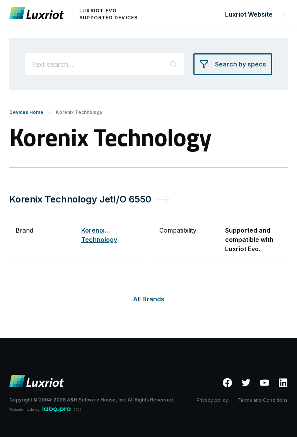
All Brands (148, 299)
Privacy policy (212, 400)
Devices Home (26, 112)
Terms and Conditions (262, 400)
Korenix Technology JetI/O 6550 (80, 199)
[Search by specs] (232, 64)
